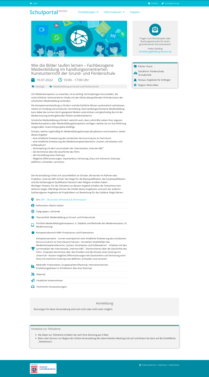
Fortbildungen (88, 12)
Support (135, 12)
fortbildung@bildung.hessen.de (155, 51)
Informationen (114, 12)
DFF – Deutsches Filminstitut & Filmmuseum (64, 199)
